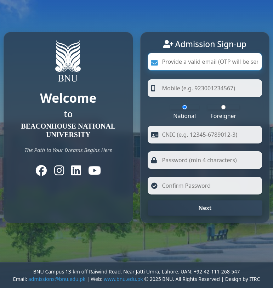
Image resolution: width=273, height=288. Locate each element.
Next (204, 208)
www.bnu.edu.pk (123, 279)
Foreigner (223, 112)
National (184, 112)
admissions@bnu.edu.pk (56, 279)
